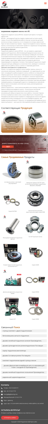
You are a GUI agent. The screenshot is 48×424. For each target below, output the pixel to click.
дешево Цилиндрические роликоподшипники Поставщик (23, 346)
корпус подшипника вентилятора (14, 351)
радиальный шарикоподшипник (14, 377)
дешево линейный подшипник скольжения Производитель (23, 372)
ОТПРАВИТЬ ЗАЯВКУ (10, 417)
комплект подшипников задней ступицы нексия (19, 360)
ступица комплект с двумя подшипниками (17, 331)
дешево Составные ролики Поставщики (16, 356)
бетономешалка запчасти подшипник (16, 336)
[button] (43, 121)
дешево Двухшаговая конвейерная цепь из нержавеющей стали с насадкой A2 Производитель (24, 366)
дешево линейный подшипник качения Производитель (22, 341)
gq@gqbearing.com (12, 394)
